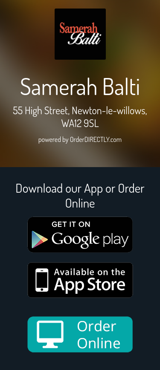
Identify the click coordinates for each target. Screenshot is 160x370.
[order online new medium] (80, 334)
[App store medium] (80, 280)
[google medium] (80, 234)
